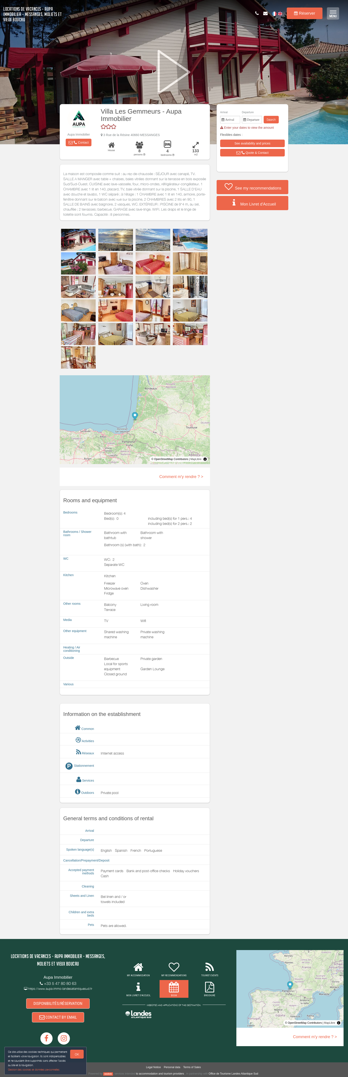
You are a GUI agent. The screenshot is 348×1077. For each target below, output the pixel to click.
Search (271, 119)
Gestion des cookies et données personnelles (33, 1069)
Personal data (172, 1067)
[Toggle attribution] (205, 459)
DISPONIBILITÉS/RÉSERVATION (58, 1003)
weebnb (108, 1074)
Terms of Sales (192, 1067)
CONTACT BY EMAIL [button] (58, 1017)
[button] (78, 142)
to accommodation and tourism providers (160, 1073)
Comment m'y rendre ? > (181, 476)
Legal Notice (153, 1067)
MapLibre (196, 459)
